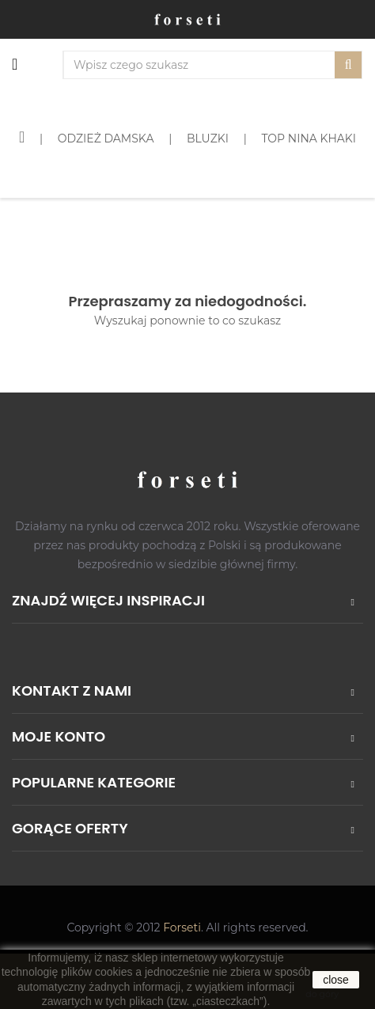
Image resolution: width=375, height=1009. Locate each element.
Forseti (182, 927)
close (336, 979)
